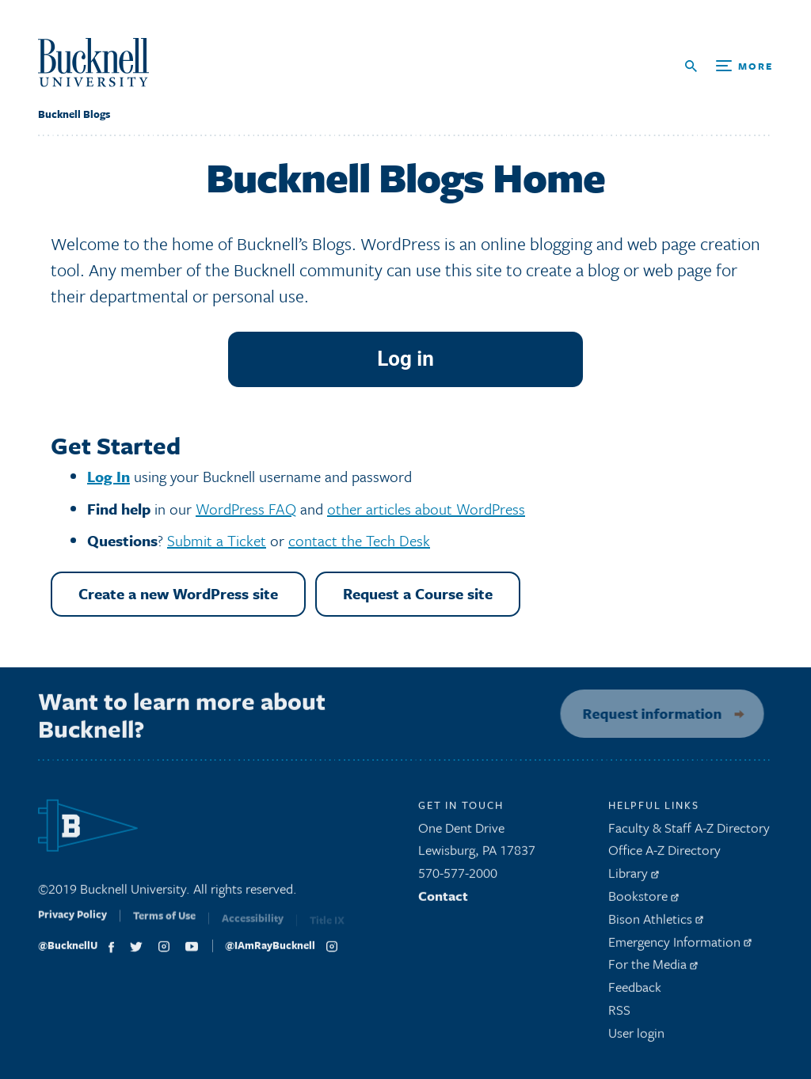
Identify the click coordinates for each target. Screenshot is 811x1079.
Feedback (634, 992)
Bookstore (643, 900)
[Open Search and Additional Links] (729, 66)
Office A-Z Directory (664, 855)
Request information (646, 713)
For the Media (653, 969)
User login (636, 1037)
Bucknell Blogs (74, 114)
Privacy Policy (72, 923)
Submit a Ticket (216, 540)
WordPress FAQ (246, 508)
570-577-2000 (457, 878)
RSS (619, 1014)
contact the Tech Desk (359, 540)
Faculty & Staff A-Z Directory (689, 832)
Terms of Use (164, 925)
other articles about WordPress (426, 508)
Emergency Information (680, 946)
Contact (443, 900)
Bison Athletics (655, 923)
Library (633, 878)
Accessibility (253, 925)
